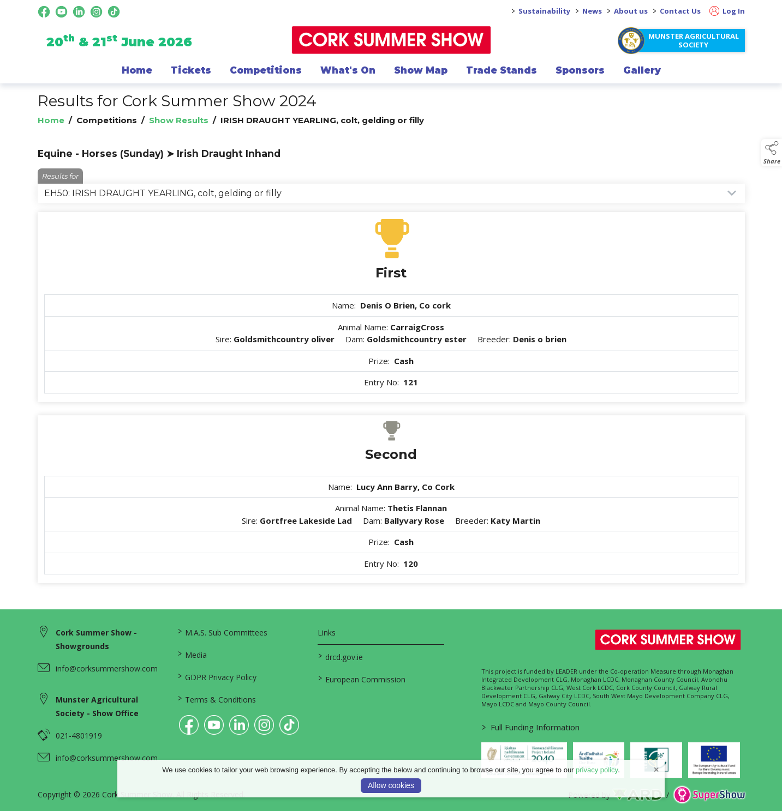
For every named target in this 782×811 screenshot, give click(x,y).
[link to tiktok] (289, 725)
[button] (771, 152)
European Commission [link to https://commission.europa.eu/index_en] (361, 679)
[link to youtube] (214, 725)
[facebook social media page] (44, 11)
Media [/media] (192, 654)
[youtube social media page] (61, 11)
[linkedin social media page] (79, 11)
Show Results (178, 120)
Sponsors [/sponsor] (580, 70)
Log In (727, 11)
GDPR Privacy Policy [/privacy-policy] (217, 676)
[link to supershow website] (709, 795)
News (592, 11)
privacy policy (597, 770)
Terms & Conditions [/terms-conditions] (217, 699)
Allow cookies (391, 785)
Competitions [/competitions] (266, 70)
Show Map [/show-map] (420, 70)
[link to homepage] (391, 40)
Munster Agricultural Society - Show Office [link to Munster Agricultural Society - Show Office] (97, 706)
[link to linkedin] (239, 725)
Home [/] (137, 70)
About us (631, 11)
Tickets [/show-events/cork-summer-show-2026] (191, 70)
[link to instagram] (264, 725)
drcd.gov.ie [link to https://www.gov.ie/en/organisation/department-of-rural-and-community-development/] (340, 656)
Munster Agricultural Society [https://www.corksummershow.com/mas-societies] (693, 40)
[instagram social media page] (96, 11)
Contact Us (680, 11)
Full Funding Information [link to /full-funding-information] (531, 727)
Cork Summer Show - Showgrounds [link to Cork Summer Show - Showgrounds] (96, 639)
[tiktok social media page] (114, 11)
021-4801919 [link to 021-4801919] (79, 735)
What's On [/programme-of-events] (347, 70)
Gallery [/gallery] (642, 70)
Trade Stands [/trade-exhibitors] (501, 70)
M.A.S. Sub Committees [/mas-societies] (222, 632)
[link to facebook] (189, 725)
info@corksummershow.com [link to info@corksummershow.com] (107, 668)
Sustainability (544, 11)
